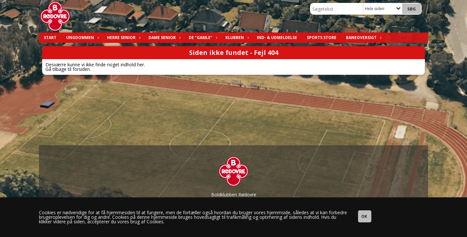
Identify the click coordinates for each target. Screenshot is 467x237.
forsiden (81, 69)
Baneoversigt (363, 37)
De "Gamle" (202, 37)
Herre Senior (123, 37)
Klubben (236, 37)
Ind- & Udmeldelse (277, 37)
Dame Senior (164, 37)
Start (50, 37)
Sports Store (321, 37)
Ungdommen (81, 37)
